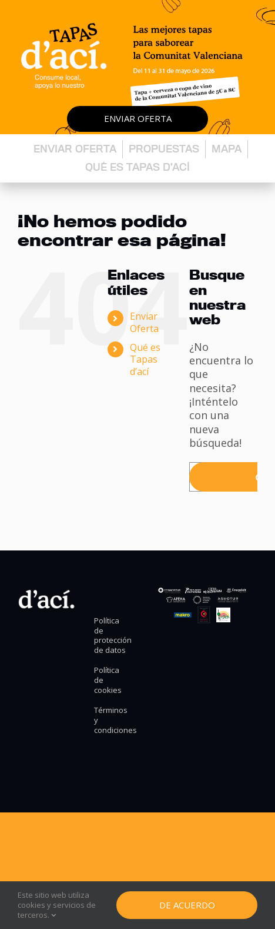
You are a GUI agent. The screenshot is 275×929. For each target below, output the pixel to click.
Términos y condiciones (111, 720)
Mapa (227, 148)
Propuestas (164, 148)
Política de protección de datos (111, 636)
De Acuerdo (187, 905)
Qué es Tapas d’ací (137, 167)
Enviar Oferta (144, 322)
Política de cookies (108, 680)
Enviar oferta (138, 118)
